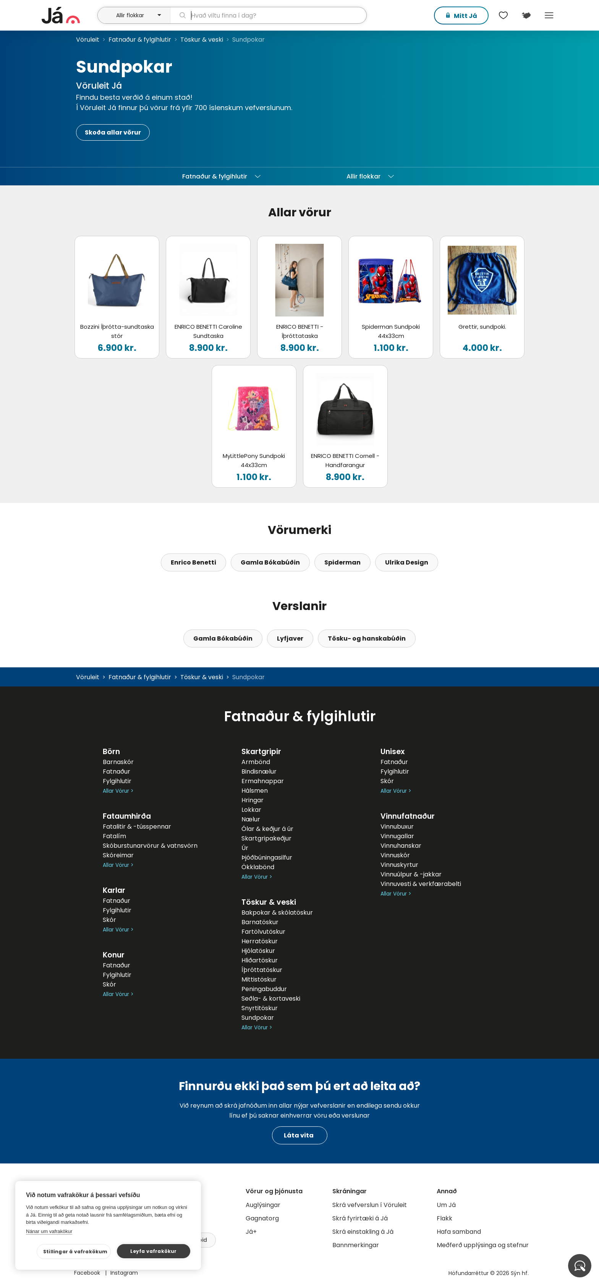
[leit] (268, 15)
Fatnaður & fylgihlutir (139, 39)
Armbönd (255, 762)
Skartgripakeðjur (266, 838)
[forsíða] (69, 15)
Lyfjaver (290, 638)
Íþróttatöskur (261, 969)
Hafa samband (459, 1231)
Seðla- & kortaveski (270, 998)
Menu (549, 15)
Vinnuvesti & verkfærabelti (420, 883)
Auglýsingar (263, 1205)
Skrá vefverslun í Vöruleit (369, 1205)
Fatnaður (116, 771)
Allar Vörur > (118, 791)
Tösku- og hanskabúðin (367, 638)
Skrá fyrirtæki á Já (360, 1218)
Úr (244, 848)
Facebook (88, 1273)
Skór (109, 919)
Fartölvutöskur (263, 931)
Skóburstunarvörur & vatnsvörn (150, 845)
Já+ (251, 1231)
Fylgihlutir (117, 781)
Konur (114, 955)
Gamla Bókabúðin (270, 562)
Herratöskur (259, 941)
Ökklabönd (257, 867)
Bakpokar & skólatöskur (277, 912)
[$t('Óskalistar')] (503, 15)
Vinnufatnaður (407, 816)
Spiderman (342, 562)
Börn (111, 751)
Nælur (250, 819)
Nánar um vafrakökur (49, 1231)
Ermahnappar (262, 781)
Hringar (252, 800)
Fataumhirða (127, 816)
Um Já (446, 1205)
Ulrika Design (406, 562)
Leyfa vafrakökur (153, 1251)
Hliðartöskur (259, 960)
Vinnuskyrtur (399, 864)
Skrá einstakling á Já (362, 1231)
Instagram (124, 1273)
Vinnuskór (395, 855)
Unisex (392, 751)
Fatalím (114, 836)
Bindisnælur (259, 771)
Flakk (444, 1218)
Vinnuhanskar (400, 845)
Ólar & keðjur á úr (267, 828)
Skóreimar (118, 855)
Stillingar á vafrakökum (75, 1251)
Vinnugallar (397, 836)
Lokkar (251, 809)
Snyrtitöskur (259, 1008)
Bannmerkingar (355, 1245)
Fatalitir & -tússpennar (137, 826)
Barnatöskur (259, 922)
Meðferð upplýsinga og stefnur (483, 1245)
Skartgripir (261, 751)
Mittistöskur (259, 979)
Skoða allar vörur (113, 132)
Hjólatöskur (258, 950)
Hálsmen (254, 790)
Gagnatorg (262, 1218)
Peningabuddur (264, 989)
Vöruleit (87, 39)
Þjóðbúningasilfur (266, 857)
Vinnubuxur (397, 826)
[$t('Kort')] (526, 15)
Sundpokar (257, 1017)
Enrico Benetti (193, 562)
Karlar (114, 890)
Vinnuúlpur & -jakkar (411, 874)
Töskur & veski (201, 39)
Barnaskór (118, 762)
